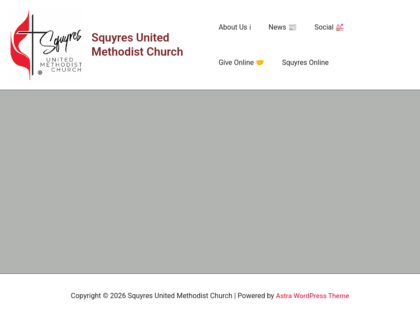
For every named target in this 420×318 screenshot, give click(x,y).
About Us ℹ (234, 27)
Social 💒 (322, 27)
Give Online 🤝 (374, 27)
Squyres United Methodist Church (138, 44)
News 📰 (279, 27)
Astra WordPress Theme (312, 296)
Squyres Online (241, 62)
